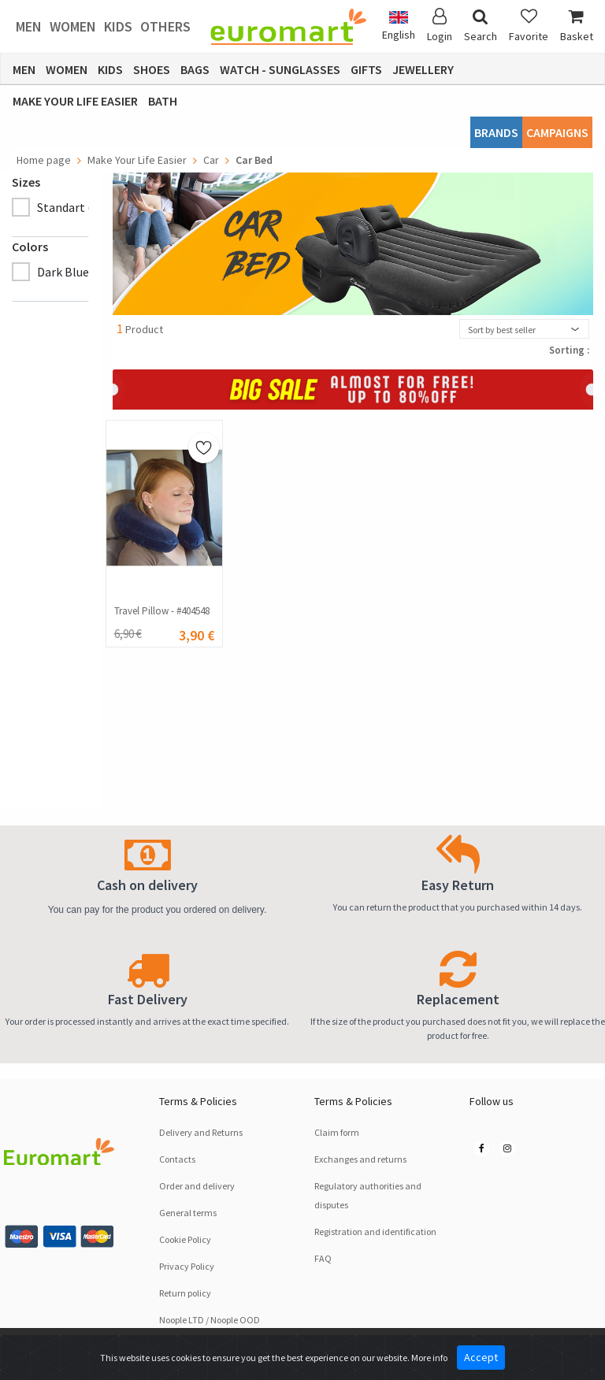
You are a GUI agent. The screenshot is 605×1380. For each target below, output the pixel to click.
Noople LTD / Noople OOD (209, 1320)
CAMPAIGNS (557, 132)
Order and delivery (197, 1186)
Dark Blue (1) (71, 272)
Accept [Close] (481, 1357)
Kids (118, 26)
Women (73, 26)
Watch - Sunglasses (280, 69)
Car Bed (254, 160)
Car (211, 160)
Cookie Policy (185, 1239)
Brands (496, 132)
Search (480, 25)
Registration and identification (375, 1231)
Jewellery (423, 69)
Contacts (177, 1159)
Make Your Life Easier (75, 101)
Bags (195, 69)
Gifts (366, 69)
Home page (44, 160)
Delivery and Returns (201, 1132)
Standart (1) (69, 207)
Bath (162, 101)
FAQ (323, 1258)
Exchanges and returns (360, 1159)
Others (165, 26)
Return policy (185, 1293)
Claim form (336, 1132)
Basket (576, 25)
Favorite (528, 25)
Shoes (151, 69)
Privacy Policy (186, 1266)
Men (29, 26)
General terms (188, 1213)
